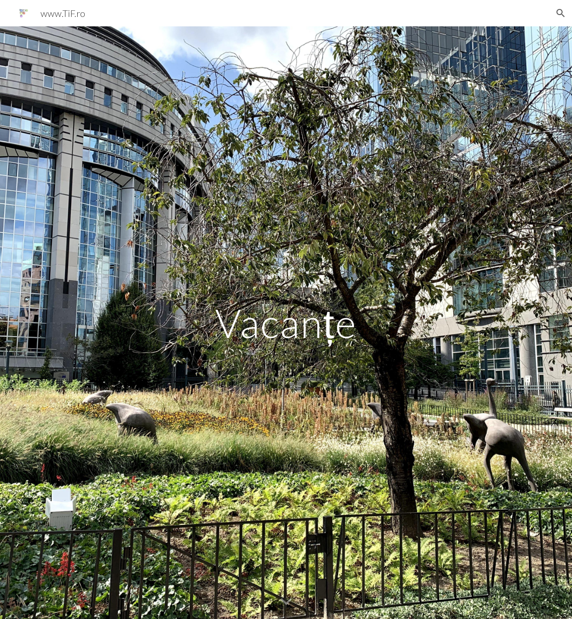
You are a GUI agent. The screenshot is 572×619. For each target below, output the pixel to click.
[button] (560, 13)
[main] (286, 322)
